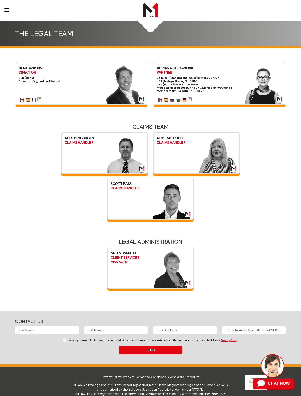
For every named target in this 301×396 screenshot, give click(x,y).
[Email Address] (185, 330)
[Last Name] (116, 330)
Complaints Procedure (183, 377)
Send (150, 350)
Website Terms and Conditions (144, 377)
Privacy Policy (229, 340)
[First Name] (47, 330)
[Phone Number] (254, 330)
